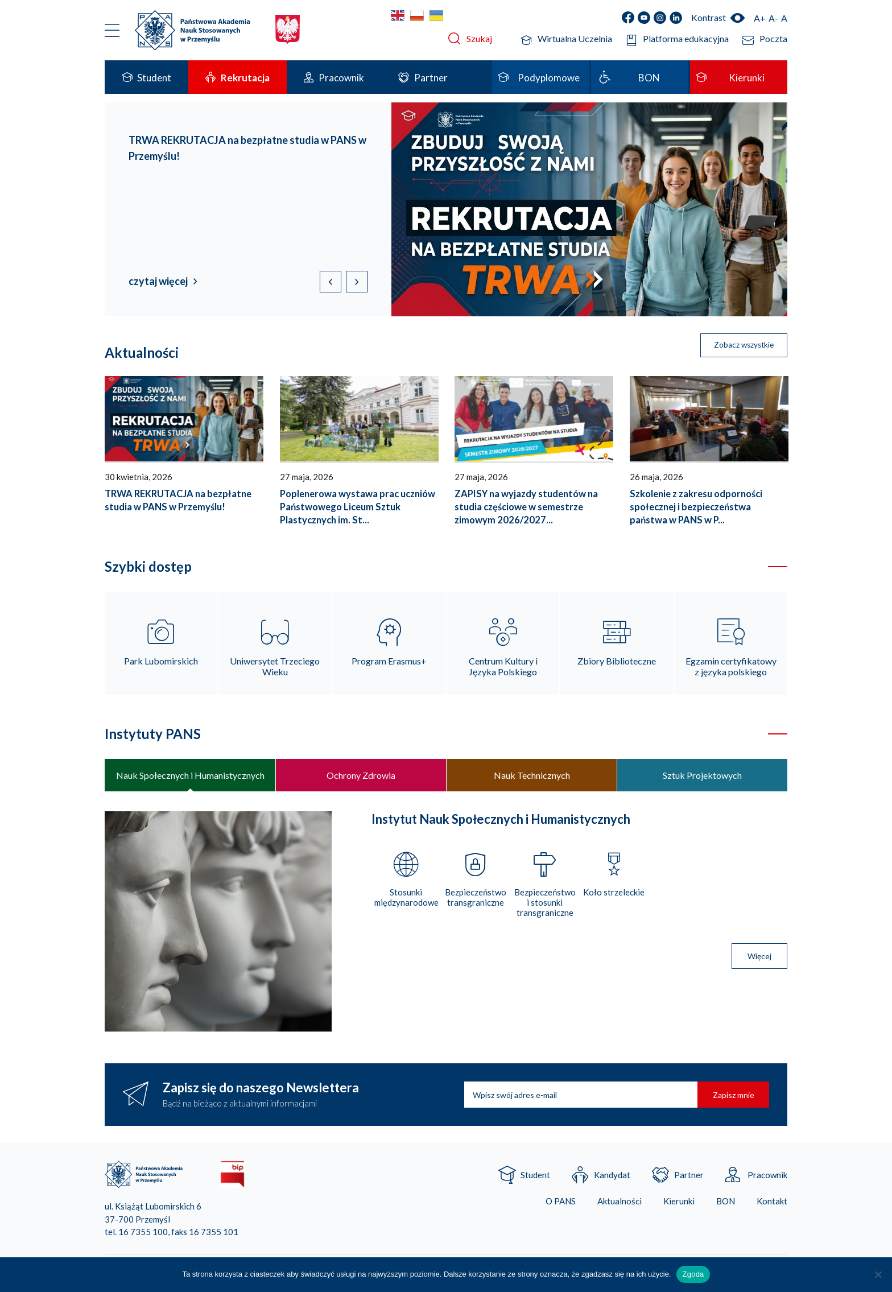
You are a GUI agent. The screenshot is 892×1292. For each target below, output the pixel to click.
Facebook (628, 17)
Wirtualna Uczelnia (575, 38)
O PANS (561, 1203)
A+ (760, 18)
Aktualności (619, 1203)
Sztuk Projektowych (702, 776)
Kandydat (612, 1177)
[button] (356, 281)
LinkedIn (676, 17)
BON (725, 1203)
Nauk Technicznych (532, 776)
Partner (689, 1177)
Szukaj (479, 38)
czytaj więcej (158, 281)
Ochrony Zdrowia (361, 776)
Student (535, 1177)
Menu (112, 30)
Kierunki (679, 1203)
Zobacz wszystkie (740, 346)
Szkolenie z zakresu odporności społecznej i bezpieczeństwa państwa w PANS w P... (696, 507)
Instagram (660, 17)
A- (773, 18)
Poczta (773, 38)
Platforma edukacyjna (686, 38)
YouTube (644, 17)
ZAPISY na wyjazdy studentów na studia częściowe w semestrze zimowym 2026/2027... (526, 507)
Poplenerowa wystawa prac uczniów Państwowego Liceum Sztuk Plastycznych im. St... (357, 507)
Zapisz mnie (731, 1096)
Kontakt (772, 1203)
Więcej (759, 958)
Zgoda (693, 1274)
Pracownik (767, 1177)
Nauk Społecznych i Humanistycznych (190, 776)
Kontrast (708, 17)
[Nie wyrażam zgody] (877, 1274)
